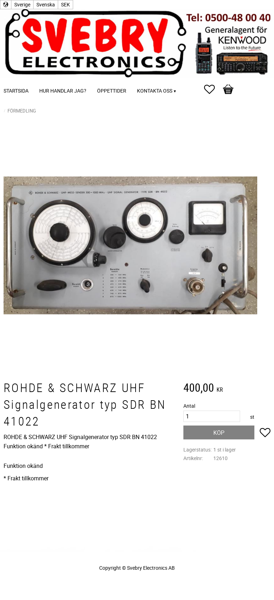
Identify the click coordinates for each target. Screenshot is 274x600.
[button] (213, 89)
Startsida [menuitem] (16, 90)
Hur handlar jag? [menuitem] (62, 90)
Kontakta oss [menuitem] (154, 90)
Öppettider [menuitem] (111, 90)
